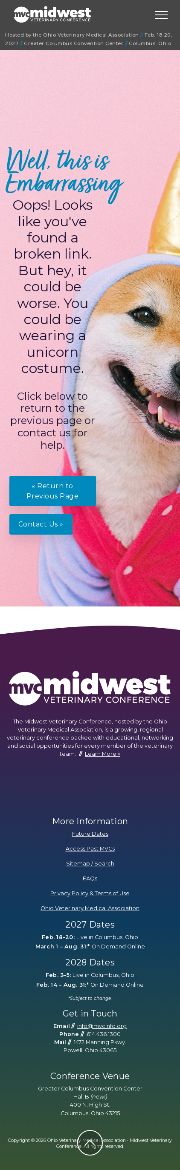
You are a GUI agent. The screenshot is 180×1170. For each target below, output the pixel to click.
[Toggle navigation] (161, 15)
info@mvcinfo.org (102, 1026)
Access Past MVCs (90, 848)
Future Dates (90, 834)
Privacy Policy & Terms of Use (90, 893)
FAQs (90, 878)
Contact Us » (41, 524)
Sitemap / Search (90, 863)
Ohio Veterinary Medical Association (90, 908)
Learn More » (102, 754)
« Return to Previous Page (52, 491)
